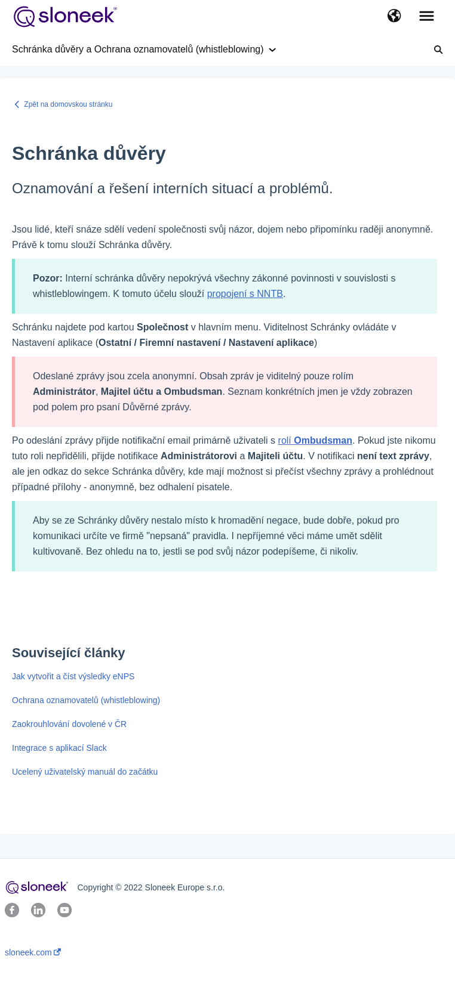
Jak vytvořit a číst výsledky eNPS (73, 676)
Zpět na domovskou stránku (68, 104)
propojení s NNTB (245, 294)
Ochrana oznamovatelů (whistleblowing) (86, 700)
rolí (315, 440)
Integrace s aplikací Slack (59, 748)
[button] (394, 16)
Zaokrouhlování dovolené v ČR (69, 724)
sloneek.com (33, 952)
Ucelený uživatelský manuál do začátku (85, 771)
